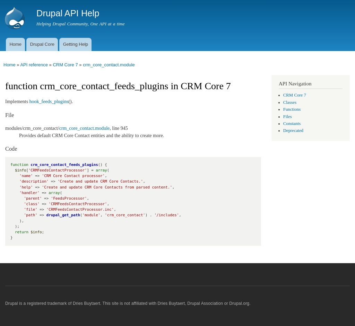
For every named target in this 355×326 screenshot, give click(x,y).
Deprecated (293, 130)
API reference (34, 64)
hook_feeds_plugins (49, 101)
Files (287, 116)
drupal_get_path (63, 215)
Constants (292, 123)
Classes (289, 102)
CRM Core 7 (65, 64)
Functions (292, 109)
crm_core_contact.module (109, 64)
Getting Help (75, 44)
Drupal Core (42, 44)
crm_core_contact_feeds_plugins (64, 164)
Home (15, 44)
